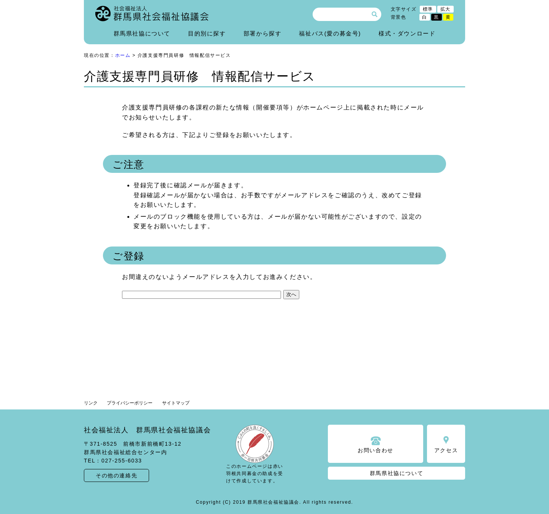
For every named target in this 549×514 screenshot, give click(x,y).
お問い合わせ (375, 450)
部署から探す (263, 33)
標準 (428, 9)
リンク (91, 403)
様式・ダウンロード (407, 33)
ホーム (123, 55)
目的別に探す (207, 33)
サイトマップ (175, 403)
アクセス (446, 450)
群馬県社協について (142, 33)
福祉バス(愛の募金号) (330, 33)
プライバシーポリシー (129, 403)
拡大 (445, 9)
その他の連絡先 (116, 475)
